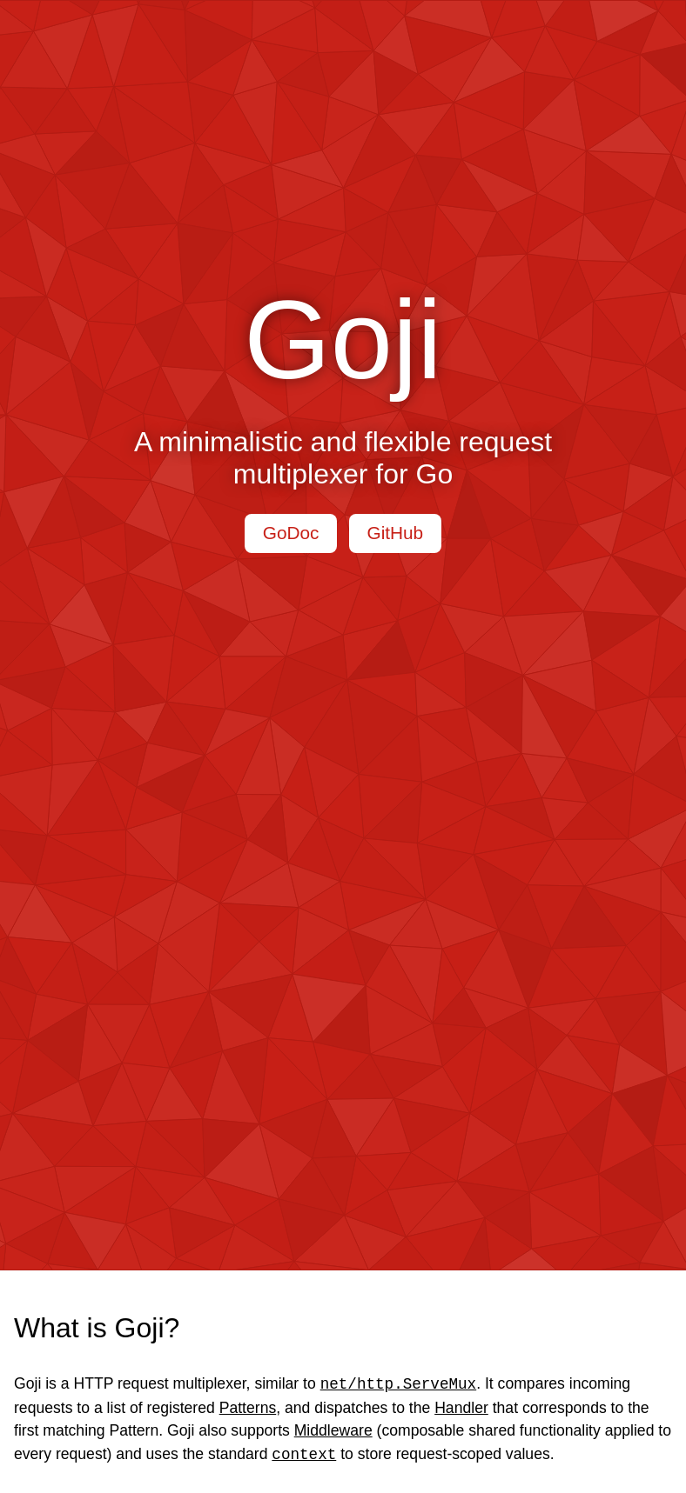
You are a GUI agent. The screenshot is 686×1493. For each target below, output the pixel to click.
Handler (461, 1407)
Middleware (333, 1430)
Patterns (248, 1407)
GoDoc (291, 533)
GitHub (395, 533)
